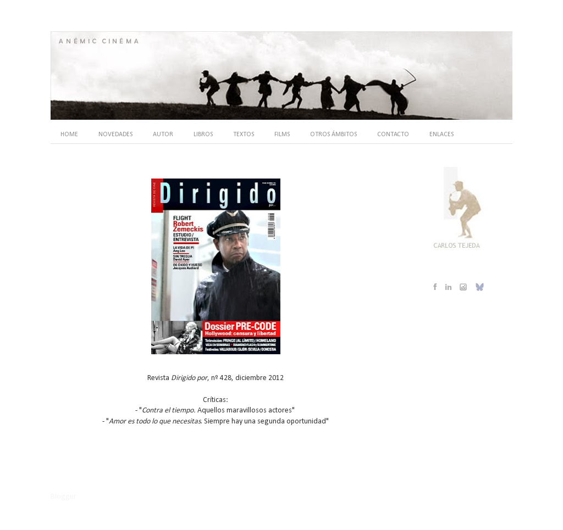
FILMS (282, 134)
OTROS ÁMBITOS (333, 134)
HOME (69, 134)
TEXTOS (243, 134)
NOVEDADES (115, 134)
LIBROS (203, 134)
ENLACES (441, 134)
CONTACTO (393, 134)
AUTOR (163, 134)
